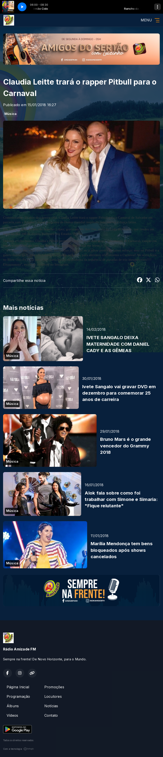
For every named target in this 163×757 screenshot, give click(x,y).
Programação (18, 696)
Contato (51, 715)
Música (10, 114)
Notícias (51, 706)
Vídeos (12, 715)
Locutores (53, 696)
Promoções (54, 687)
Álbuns (13, 706)
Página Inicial (18, 687)
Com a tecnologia (18, 748)
